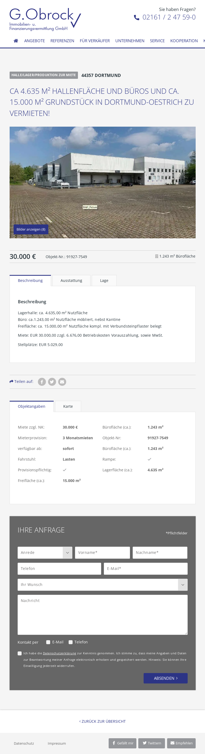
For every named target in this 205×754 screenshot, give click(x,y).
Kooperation (184, 40)
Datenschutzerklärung (59, 653)
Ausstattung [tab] (71, 280)
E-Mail (58, 641)
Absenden (164, 678)
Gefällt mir (122, 743)
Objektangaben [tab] (31, 406)
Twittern (151, 743)
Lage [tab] (104, 280)
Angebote (34, 40)
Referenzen (62, 40)
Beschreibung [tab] (30, 280)
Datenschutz (24, 743)
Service (157, 40)
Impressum (57, 743)
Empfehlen (181, 743)
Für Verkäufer (95, 40)
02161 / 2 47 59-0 (165, 16)
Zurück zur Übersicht (102, 721)
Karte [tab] (68, 406)
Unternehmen (129, 40)
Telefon (81, 641)
